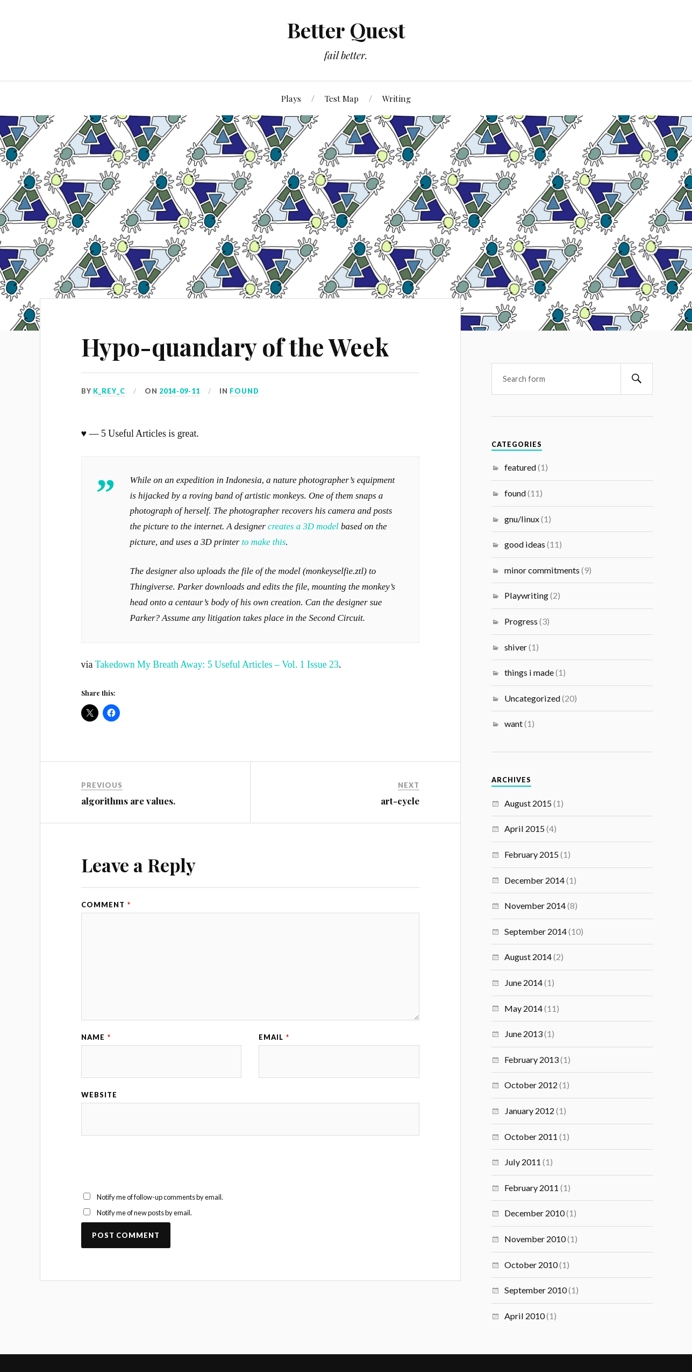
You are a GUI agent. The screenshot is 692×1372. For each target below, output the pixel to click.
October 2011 (531, 1136)
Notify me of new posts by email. (144, 1212)
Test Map (342, 98)
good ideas (524, 544)
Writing (396, 98)
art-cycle (400, 801)
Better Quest (346, 30)
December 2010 (534, 1213)
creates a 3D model (303, 526)
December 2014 (534, 880)
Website (99, 1094)
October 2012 (531, 1085)
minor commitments (542, 570)
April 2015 (524, 828)
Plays (291, 98)
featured (520, 467)
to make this (263, 542)
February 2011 (531, 1187)
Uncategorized (532, 698)
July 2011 (522, 1162)
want (513, 723)
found (244, 391)
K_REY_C (109, 391)
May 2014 (523, 1008)
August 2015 (528, 803)
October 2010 (531, 1264)
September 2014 (535, 931)
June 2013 (523, 1033)
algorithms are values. (128, 801)
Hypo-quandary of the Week (235, 346)
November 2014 (535, 905)
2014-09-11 (179, 391)
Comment (106, 904)
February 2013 (531, 1059)
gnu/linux (521, 519)
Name (96, 1037)
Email (274, 1037)
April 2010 (524, 1316)
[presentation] (163, 1170)
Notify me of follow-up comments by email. (160, 1197)
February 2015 (531, 854)
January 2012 (529, 1110)
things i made (529, 672)
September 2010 (535, 1290)
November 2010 (535, 1239)
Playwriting (526, 595)
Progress (521, 621)
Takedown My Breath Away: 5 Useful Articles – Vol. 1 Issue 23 (217, 664)
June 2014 (523, 982)
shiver (515, 647)
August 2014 (528, 956)
